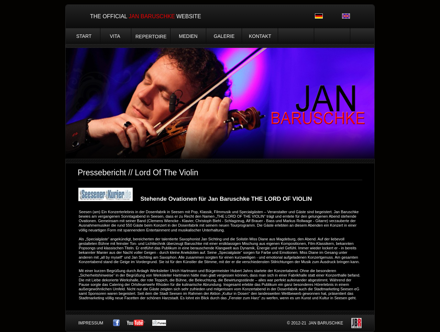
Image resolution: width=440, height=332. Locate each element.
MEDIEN (188, 36)
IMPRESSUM (90, 323)
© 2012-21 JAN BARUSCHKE (315, 323)
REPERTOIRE (151, 36)
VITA (115, 36)
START (84, 36)
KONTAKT (260, 36)
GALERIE (224, 36)
